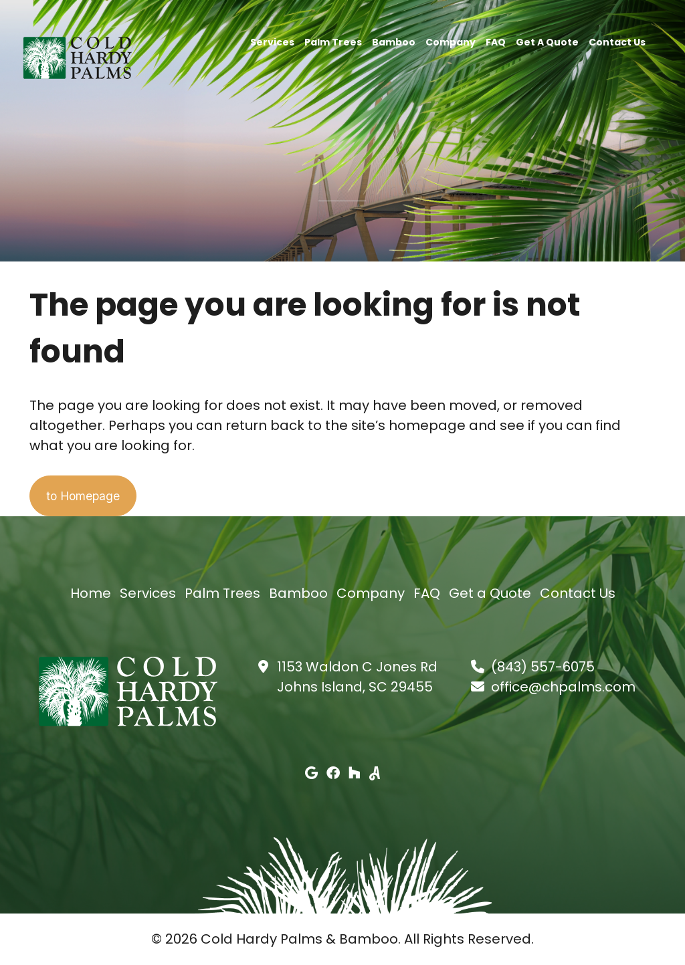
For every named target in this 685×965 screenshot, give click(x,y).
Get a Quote (547, 41)
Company (450, 41)
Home (90, 593)
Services (272, 41)
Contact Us (617, 41)
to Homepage (93, 496)
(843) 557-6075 (543, 667)
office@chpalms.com (563, 687)
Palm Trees (333, 41)
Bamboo (393, 41)
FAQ (496, 41)
